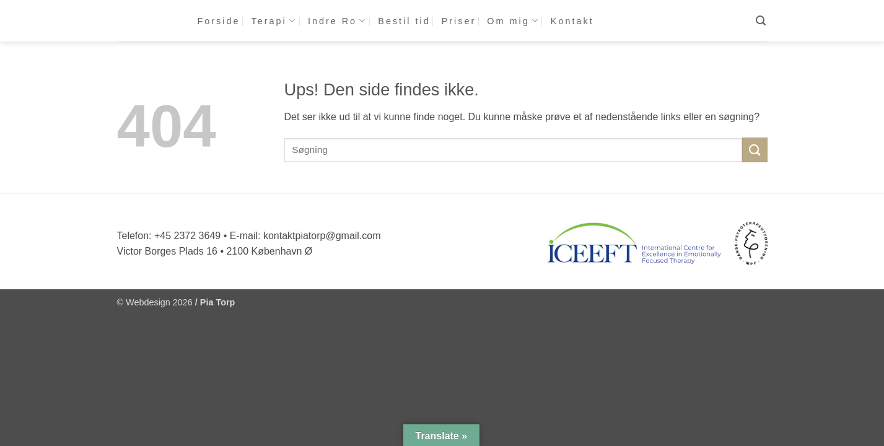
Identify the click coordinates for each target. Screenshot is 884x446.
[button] (762, 21)
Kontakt (572, 21)
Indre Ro (337, 21)
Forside (219, 21)
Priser (459, 21)
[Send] (754, 150)
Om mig (513, 21)
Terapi (274, 21)
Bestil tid (404, 21)
